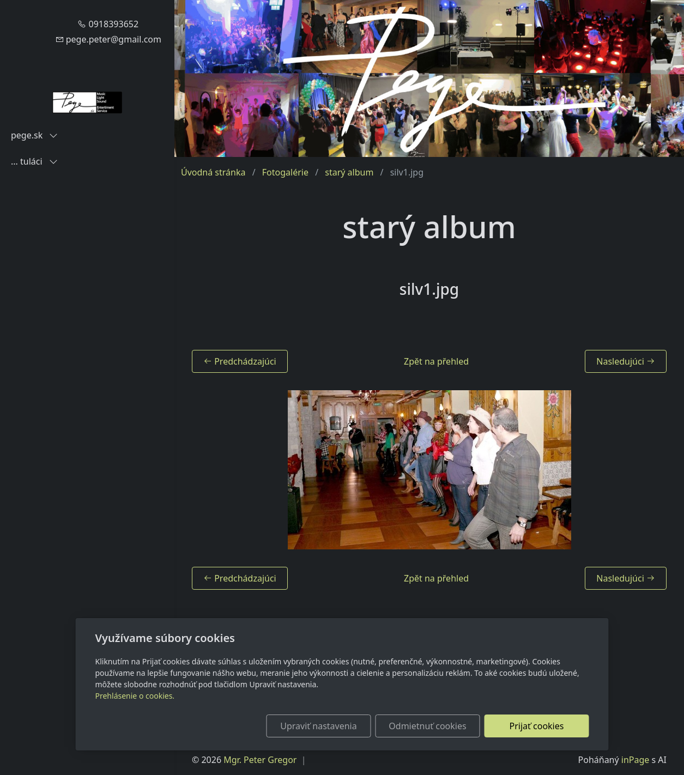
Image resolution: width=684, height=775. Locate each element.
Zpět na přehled (436, 361)
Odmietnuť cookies (427, 726)
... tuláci (34, 161)
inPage (635, 760)
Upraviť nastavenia (318, 726)
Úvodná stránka (213, 172)
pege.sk (34, 135)
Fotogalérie (285, 172)
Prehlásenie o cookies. (135, 696)
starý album (349, 172)
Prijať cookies (537, 726)
